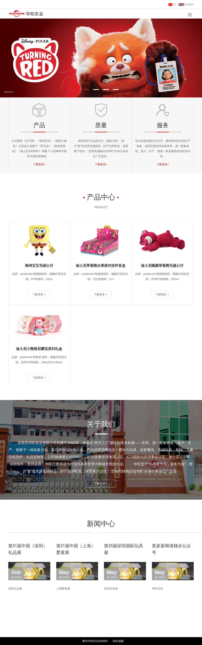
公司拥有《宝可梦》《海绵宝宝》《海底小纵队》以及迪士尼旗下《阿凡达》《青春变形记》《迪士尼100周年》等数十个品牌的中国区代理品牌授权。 (39, 148)
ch (172, 4)
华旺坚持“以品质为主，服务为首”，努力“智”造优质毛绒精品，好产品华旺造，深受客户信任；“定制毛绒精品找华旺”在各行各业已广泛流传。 (101, 148)
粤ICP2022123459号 (95, 641)
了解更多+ (39, 164)
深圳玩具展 (111, 598)
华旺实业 (157, 598)
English (186, 4)
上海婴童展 (63, 598)
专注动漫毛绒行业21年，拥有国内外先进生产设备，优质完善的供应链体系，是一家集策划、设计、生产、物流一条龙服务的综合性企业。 (163, 148)
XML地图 (118, 641)
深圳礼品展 (15, 598)
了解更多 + (101, 492)
